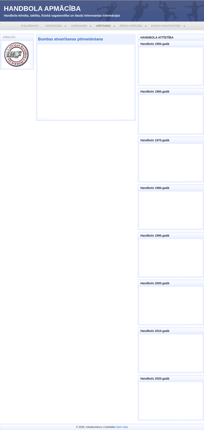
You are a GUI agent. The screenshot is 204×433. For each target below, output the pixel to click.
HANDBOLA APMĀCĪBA (42, 8)
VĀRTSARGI (103, 25)
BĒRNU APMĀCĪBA (131, 25)
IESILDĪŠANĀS (29, 25)
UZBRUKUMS (79, 25)
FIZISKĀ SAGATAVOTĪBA (166, 25)
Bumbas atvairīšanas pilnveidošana (70, 39)
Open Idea (122, 427)
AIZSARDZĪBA (53, 25)
